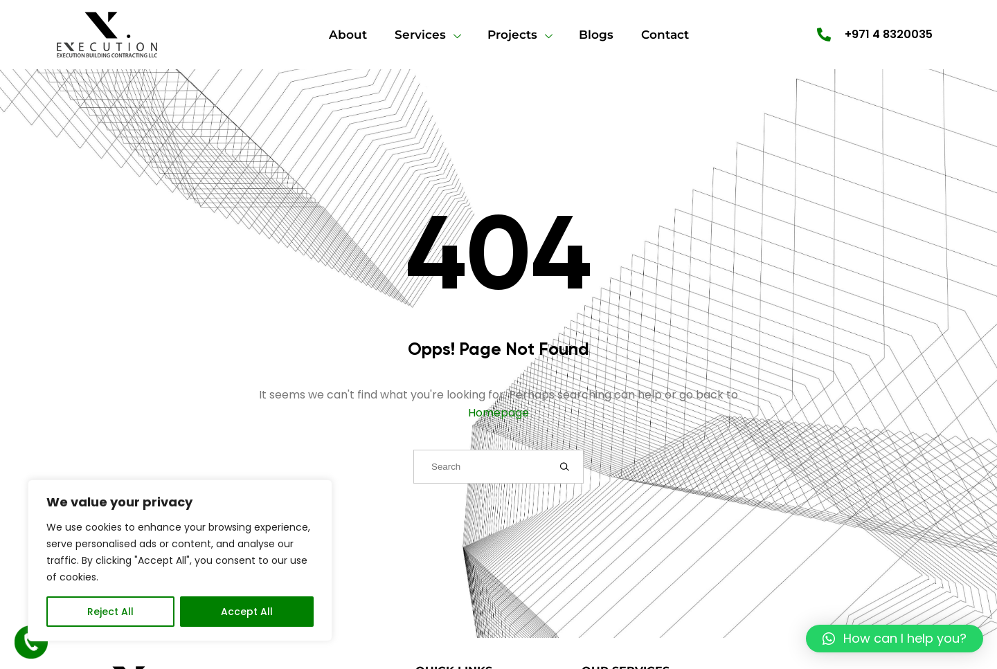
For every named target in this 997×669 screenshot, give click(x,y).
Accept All (247, 611)
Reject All (110, 611)
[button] (894, 638)
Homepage (498, 413)
